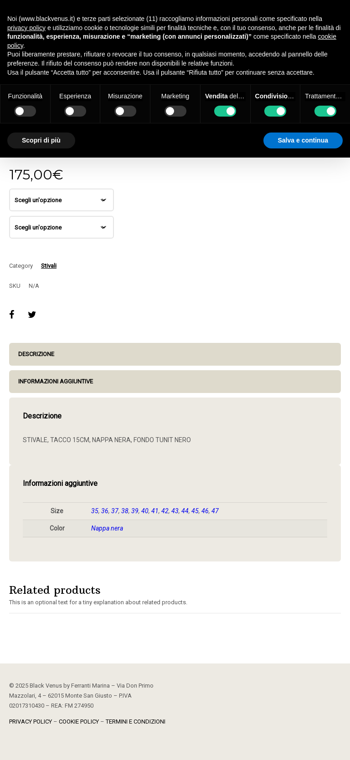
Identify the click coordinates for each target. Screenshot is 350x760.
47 (215, 511)
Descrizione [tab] (36, 354)
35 (94, 511)
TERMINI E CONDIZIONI (135, 721)
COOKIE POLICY (79, 721)
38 (125, 511)
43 (175, 511)
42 (165, 511)
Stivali (49, 265)
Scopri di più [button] (41, 140)
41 (155, 511)
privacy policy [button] (26, 27)
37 (114, 511)
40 (145, 511)
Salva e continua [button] (303, 140)
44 (185, 511)
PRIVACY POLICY (30, 721)
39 (135, 511)
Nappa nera (107, 528)
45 (195, 511)
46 (205, 511)
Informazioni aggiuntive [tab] (55, 381)
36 (104, 511)
